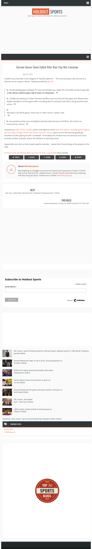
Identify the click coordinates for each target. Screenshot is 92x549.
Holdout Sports (47, 542)
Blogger (55, 545)
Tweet (16, 157)
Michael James (31, 166)
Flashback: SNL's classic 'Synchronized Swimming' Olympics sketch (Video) (31, 411)
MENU (6, 3)
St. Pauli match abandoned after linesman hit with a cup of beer (30, 153)
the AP (50, 81)
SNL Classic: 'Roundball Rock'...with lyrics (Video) (23, 392)
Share (32, 157)
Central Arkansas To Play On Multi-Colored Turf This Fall (70, 194)
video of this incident (23, 129)
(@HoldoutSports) (64, 175)
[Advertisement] (47, 35)
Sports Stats (8, 421)
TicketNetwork (9, 424)
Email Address (11, 279)
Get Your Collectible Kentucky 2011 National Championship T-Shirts (25, 194)
